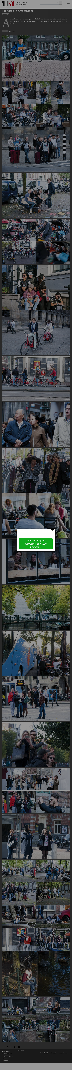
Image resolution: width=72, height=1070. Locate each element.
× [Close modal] (52, 530)
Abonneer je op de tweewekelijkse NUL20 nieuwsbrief (36, 543)
